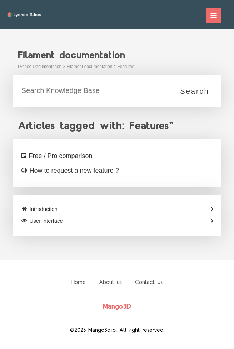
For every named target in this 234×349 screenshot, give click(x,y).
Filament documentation (89, 66)
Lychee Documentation (39, 66)
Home (77, 282)
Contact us (150, 282)
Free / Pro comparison (61, 155)
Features (125, 66)
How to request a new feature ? (74, 170)
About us (110, 282)
